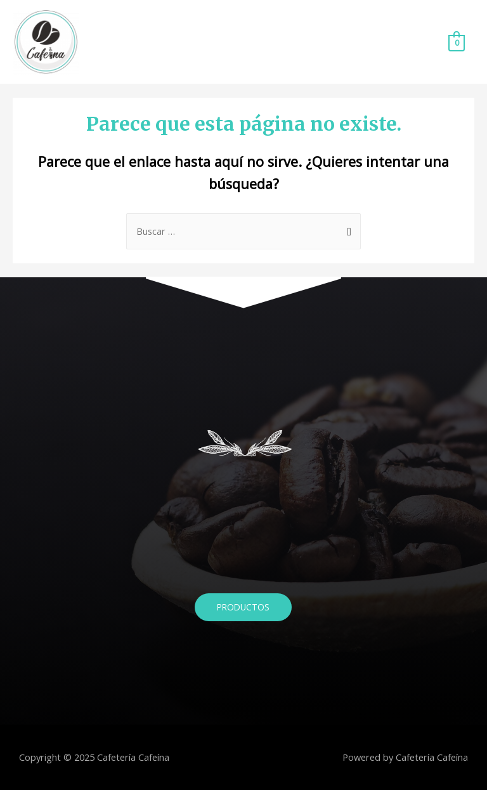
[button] (243, 607)
